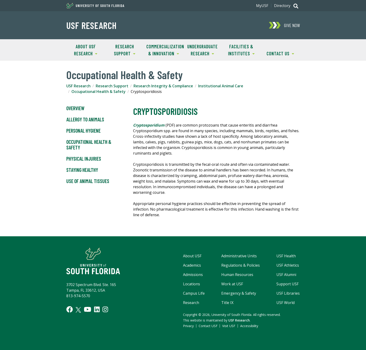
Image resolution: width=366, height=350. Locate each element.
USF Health (286, 255)
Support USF (287, 283)
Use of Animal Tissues (87, 181)
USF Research (91, 25)
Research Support (120, 49)
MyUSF (262, 5)
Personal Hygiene (83, 131)
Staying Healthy (82, 170)
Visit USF (228, 326)
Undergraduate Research (200, 49)
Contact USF (208, 326)
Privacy (188, 326)
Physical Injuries (83, 159)
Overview (75, 108)
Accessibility (249, 326)
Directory (282, 5)
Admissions (193, 274)
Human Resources (237, 274)
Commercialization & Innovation (163, 49)
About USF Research (81, 49)
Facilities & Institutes (238, 49)
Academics (192, 265)
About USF (192, 255)
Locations (191, 283)
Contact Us (277, 53)
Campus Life (194, 293)
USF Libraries (288, 293)
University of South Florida (95, 5)
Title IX (227, 302)
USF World (285, 302)
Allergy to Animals (85, 119)
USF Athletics (287, 265)
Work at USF (232, 283)
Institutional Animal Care (220, 85)
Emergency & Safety (238, 293)
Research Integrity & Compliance (163, 85)
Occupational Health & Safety (98, 91)
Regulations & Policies (240, 265)
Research (191, 302)
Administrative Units (239, 255)
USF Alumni (286, 274)
